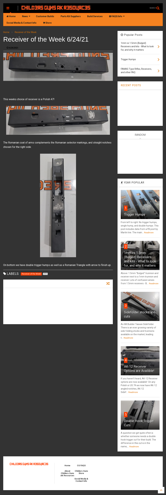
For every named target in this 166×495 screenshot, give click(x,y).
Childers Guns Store (81, 472)
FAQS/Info (117, 16)
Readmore (149, 232)
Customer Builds (45, 16)
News (26, 16)
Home (11, 16)
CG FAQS (81, 465)
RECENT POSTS (131, 85)
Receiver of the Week (25, 32)
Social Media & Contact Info (21, 23)
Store (47, 23)
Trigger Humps (134, 214)
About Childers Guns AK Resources (67, 473)
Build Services (95, 16)
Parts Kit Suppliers (71, 16)
